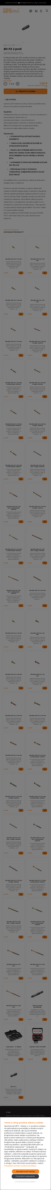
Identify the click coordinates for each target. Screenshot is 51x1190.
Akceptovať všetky (25, 1171)
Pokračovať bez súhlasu (25, 1181)
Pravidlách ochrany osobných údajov (20, 1165)
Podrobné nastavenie (25, 1176)
